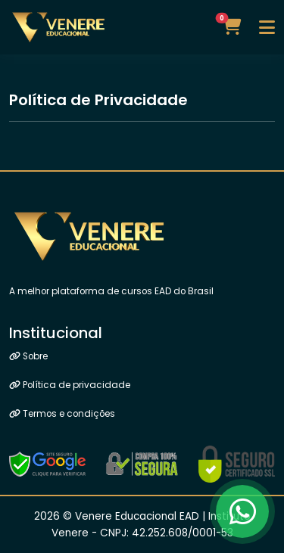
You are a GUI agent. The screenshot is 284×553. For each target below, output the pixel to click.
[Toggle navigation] (267, 27)
